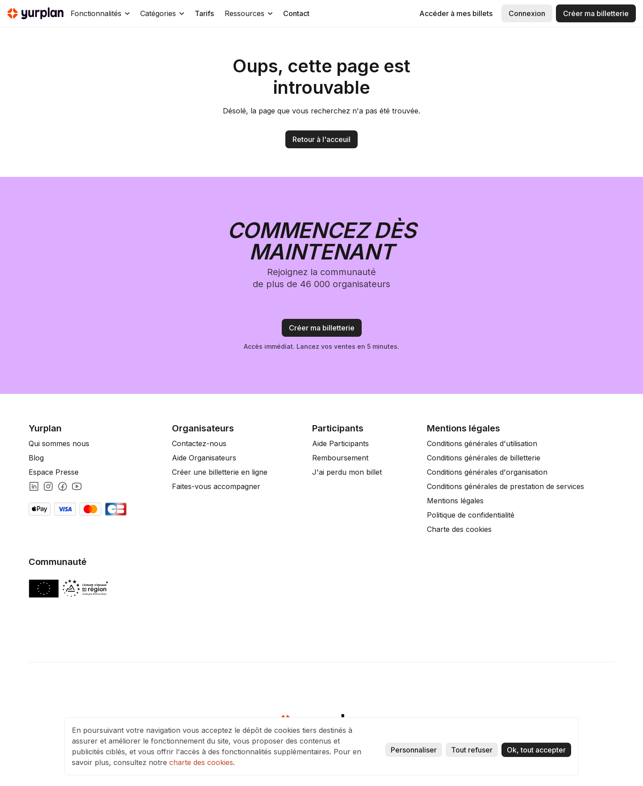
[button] (100, 13)
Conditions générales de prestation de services (505, 486)
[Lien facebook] (62, 486)
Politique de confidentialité (470, 514)
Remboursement (340, 457)
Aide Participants (340, 443)
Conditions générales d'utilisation (482, 443)
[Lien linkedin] (34, 486)
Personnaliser (414, 749)
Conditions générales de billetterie (483, 457)
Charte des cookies (459, 529)
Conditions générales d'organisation (487, 472)
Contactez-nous (199, 443)
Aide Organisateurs (204, 457)
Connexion (527, 13)
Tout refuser (472, 749)
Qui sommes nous (59, 443)
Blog (36, 457)
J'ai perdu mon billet (347, 472)
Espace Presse (54, 472)
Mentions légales (455, 500)
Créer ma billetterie (596, 13)
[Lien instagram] (48, 486)
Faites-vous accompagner (216, 486)
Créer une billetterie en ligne (219, 472)
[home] (35, 13)
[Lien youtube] (76, 486)
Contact (296, 13)
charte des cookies (201, 762)
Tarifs (204, 13)
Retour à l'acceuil (321, 139)
